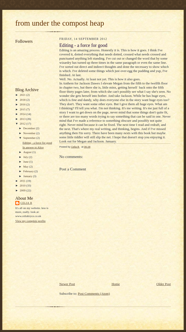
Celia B (26, 202)
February (28, 171)
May (26, 166)
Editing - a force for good (37, 142)
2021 (23, 94)
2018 (23, 99)
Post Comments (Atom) (94, 293)
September (30, 137)
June (26, 161)
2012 (23, 123)
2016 (23, 104)
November (29, 133)
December (29, 128)
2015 (23, 109)
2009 (23, 190)
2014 (23, 114)
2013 (23, 118)
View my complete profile (30, 220)
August (27, 152)
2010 (23, 185)
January (28, 176)
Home (116, 284)
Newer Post (67, 284)
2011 (23, 180)
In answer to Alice (33, 147)
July (26, 156)
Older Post (163, 284)
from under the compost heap (59, 23)
